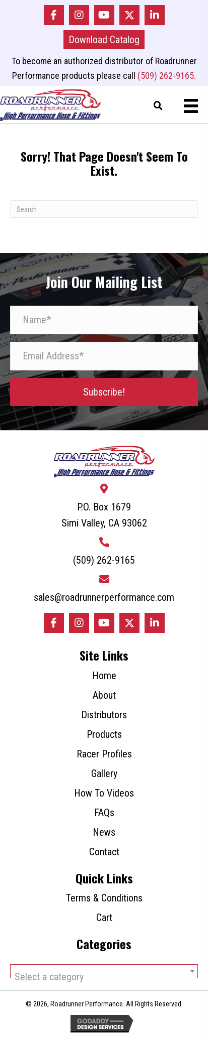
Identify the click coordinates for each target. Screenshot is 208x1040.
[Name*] (104, 320)
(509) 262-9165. (166, 75)
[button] (54, 15)
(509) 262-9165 (104, 560)
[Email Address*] (104, 356)
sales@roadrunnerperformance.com (104, 597)
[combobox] (104, 971)
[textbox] (104, 977)
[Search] (104, 209)
